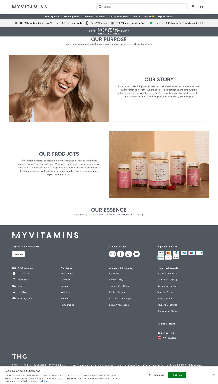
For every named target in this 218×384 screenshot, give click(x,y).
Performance (67, 305)
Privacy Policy (116, 279)
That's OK (177, 375)
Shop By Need (52, 16)
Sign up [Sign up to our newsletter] (19, 254)
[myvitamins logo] (29, 7)
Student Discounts (167, 305)
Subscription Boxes (119, 16)
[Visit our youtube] (136, 254)
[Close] (213, 375)
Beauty (64, 286)
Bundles (100, 16)
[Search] (100, 6)
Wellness (65, 292)
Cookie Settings (166, 324)
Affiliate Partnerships (120, 298)
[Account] (193, 7)
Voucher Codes (165, 292)
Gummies (88, 16)
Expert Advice (165, 16)
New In (136, 16)
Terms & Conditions (119, 286)
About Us (114, 273)
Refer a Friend (164, 298)
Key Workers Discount (168, 311)
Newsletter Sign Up (167, 279)
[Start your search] (142, 6)
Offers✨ (149, 16)
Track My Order (22, 298)
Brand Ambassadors (119, 305)
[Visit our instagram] (112, 254)
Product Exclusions (167, 273)
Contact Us (20, 273)
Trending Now (71, 16)
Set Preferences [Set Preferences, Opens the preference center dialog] (156, 375)
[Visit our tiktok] (128, 254)
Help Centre (21, 279)
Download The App (167, 286)
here (44, 381)
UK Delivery (20, 292)
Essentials (66, 298)
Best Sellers (67, 273)
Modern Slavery (117, 292)
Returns (18, 286)
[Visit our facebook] (120, 254)
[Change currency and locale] (166, 337)
